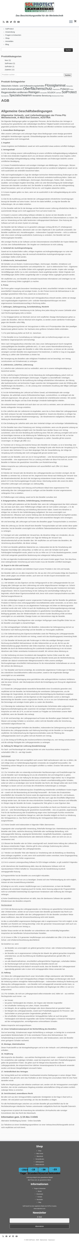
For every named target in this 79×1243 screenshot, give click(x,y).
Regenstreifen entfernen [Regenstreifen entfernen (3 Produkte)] (14, 92)
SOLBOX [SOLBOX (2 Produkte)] (51, 92)
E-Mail (39, 1217)
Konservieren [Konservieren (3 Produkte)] (15, 89)
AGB (37, 1240)
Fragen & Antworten (13, 35)
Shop (7, 38)
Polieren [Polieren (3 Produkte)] (64, 89)
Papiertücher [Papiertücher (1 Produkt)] (56, 89)
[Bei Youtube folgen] (19, 22)
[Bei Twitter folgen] (12, 22)
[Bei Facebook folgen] (15, 22)
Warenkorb (40, 1156)
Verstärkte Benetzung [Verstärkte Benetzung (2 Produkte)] (41, 96)
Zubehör (8, 70)
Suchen (68, 75)
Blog (7, 44)
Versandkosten (39, 1159)
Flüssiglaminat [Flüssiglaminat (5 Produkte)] (55, 85)
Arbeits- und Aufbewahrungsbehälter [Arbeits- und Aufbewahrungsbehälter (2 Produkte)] (28, 86)
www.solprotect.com (39, 1208)
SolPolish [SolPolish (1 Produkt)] (58, 92)
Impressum (51, 1240)
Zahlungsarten (40, 1162)
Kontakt (40, 1197)
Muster (40, 1191)
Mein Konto (40, 1153)
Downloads (40, 1194)
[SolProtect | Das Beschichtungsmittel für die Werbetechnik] (39, 7)
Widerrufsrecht (40, 1164)
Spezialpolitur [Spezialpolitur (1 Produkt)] (5, 96)
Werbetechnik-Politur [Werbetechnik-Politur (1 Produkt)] (58, 96)
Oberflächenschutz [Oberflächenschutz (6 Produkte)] (37, 89)
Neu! (6, 60)
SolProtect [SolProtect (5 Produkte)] (69, 92)
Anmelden (9, 41)
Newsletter (40, 1199)
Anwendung (10, 32)
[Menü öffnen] (71, 22)
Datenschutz (43, 1240)
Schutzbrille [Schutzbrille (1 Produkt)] (43, 92)
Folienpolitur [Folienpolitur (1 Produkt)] (69, 86)
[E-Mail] (8, 22)
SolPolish (8, 67)
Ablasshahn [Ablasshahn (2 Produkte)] (6, 86)
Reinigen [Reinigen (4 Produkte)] (34, 92)
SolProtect (9, 29)
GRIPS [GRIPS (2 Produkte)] (4, 89)
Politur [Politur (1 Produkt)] (72, 89)
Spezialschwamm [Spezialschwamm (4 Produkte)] (20, 95)
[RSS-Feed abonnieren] (4, 22)
